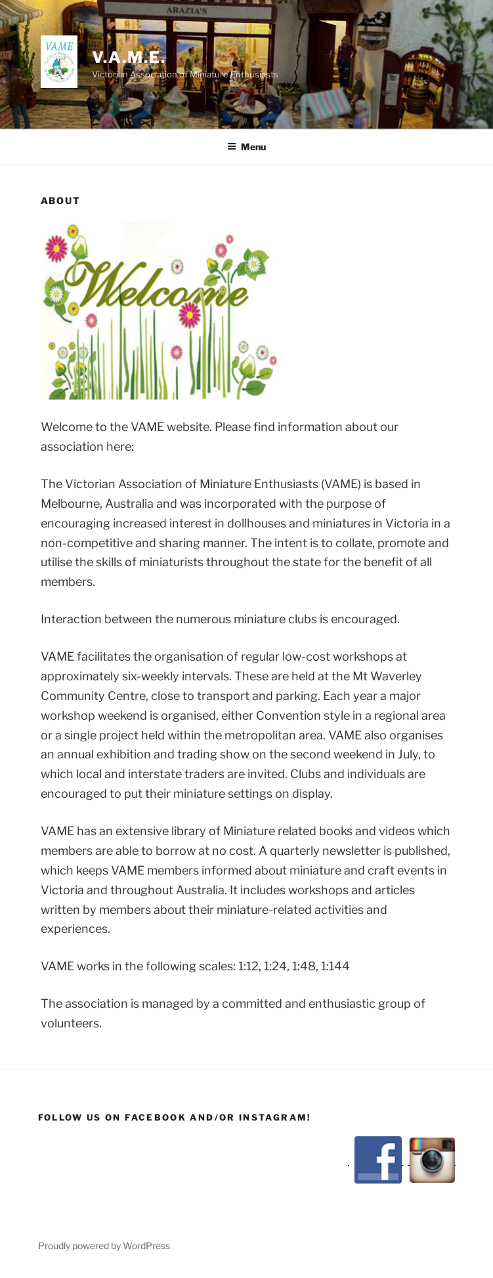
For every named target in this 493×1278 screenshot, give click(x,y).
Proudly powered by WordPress (104, 1245)
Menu (246, 146)
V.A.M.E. (128, 57)
